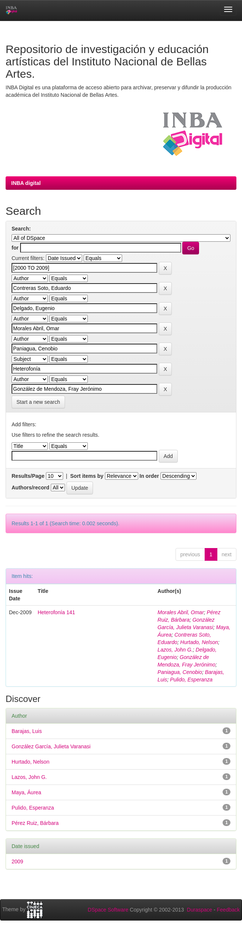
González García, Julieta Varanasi (51, 746)
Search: (21, 229)
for (15, 248)
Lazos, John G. (175, 650)
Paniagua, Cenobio (180, 672)
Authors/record (30, 488)
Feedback (228, 910)
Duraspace (199, 910)
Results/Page (28, 476)
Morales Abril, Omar (181, 612)
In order (149, 476)
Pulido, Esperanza (191, 680)
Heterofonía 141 (56, 612)
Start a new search (38, 402)
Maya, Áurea (26, 792)
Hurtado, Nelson (199, 642)
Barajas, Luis (27, 731)
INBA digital (26, 183)
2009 (17, 861)
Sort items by (86, 476)
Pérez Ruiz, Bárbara (35, 823)
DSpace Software (108, 910)
